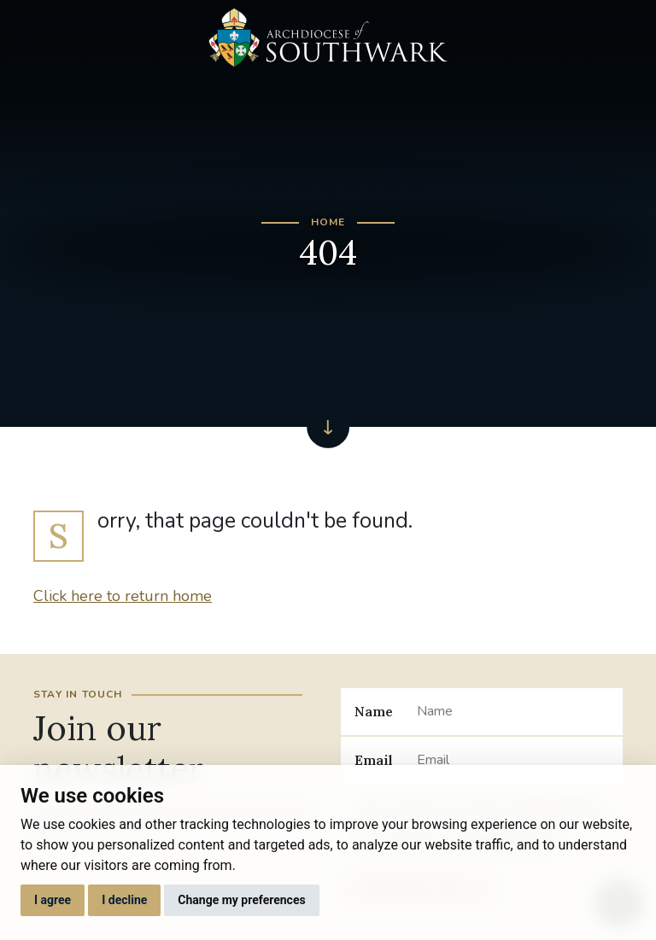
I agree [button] (52, 900)
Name (373, 711)
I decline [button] (124, 900)
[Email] (513, 760)
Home (328, 222)
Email (373, 759)
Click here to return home (122, 596)
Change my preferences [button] (241, 900)
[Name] (513, 711)
